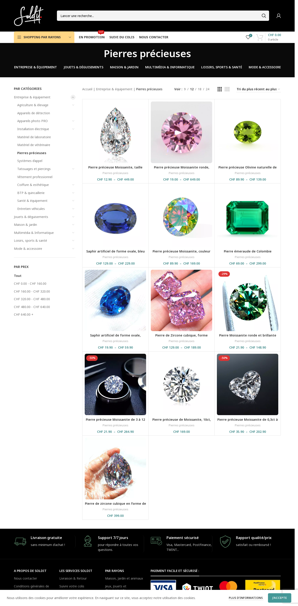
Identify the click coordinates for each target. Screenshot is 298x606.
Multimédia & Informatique (34, 233)
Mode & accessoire (28, 248)
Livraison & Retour (73, 578)
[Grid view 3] (220, 89)
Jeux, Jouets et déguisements (115, 588)
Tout (18, 276)
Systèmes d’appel (29, 161)
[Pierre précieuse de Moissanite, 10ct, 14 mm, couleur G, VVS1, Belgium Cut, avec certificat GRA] (181, 384)
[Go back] (98, 53)
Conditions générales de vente (31, 588)
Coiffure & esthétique (33, 185)
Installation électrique (33, 129)
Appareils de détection (33, 113)
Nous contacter (25, 578)
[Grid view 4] (227, 89)
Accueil (87, 89)
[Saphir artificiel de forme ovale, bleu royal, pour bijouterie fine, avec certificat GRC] (115, 216)
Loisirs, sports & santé (30, 240)
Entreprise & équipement (32, 97)
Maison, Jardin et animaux (124, 578)
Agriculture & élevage (32, 105)
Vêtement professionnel (34, 177)
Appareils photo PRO (32, 121)
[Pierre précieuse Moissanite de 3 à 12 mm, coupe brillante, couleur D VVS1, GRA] (115, 384)
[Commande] (258, 89)
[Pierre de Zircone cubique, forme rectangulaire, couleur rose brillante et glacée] (181, 300)
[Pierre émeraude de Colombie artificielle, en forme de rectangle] (247, 216)
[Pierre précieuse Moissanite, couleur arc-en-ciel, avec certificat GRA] (181, 216)
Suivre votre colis (71, 586)
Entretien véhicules (31, 209)
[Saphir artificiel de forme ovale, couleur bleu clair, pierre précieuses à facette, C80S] (115, 300)
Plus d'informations (246, 598)
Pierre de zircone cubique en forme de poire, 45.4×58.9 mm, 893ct (115, 505)
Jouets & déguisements (31, 217)
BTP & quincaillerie (31, 193)
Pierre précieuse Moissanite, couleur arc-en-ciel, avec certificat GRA (181, 253)
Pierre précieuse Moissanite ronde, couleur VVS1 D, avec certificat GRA (181, 169)
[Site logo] (28, 15)
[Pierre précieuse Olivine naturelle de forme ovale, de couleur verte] (247, 132)
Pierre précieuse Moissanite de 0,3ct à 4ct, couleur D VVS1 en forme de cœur (247, 421)
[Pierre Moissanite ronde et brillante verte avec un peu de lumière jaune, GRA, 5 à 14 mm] (247, 300)
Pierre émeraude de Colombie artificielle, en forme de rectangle (247, 253)
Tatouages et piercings (34, 169)
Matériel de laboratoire (34, 137)
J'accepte (279, 598)
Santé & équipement (32, 200)
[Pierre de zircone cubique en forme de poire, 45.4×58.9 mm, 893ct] (115, 468)
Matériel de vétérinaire (33, 145)
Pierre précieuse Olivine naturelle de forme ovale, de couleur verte (247, 169)
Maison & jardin (25, 224)
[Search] (163, 16)
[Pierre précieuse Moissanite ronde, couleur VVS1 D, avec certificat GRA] (181, 132)
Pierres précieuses (31, 153)
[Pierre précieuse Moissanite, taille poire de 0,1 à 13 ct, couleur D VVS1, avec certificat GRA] (115, 132)
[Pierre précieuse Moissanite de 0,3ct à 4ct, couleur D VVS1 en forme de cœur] (247, 384)
